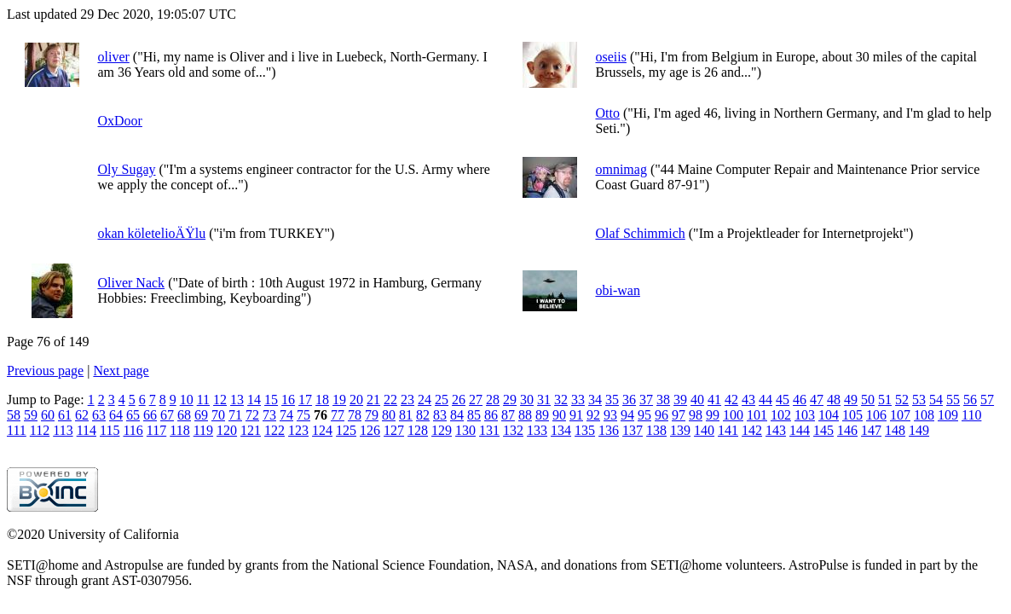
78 (354, 415)
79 (371, 415)
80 (389, 415)
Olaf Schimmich (640, 233)
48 (834, 399)
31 (544, 399)
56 (970, 399)
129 (441, 430)
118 (179, 430)
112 (39, 430)
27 (475, 399)
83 (440, 415)
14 (254, 399)
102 (781, 415)
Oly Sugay (126, 169)
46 (799, 399)
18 (322, 399)
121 (250, 430)
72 (252, 415)
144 (799, 430)
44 (765, 399)
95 (644, 415)
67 (167, 415)
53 (919, 399)
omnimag (620, 169)
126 (370, 430)
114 (86, 430)
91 (576, 415)
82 (423, 415)
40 (697, 399)
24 (424, 399)
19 (339, 399)
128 (417, 430)
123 (298, 430)
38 (663, 399)
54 (936, 399)
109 (948, 415)
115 (109, 430)
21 (373, 399)
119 (203, 430)
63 (99, 415)
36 (629, 399)
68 (184, 415)
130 (465, 430)
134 (561, 430)
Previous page (45, 370)
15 (271, 399)
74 (286, 415)
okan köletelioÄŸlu (151, 233)
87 (508, 415)
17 (305, 399)
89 (542, 415)
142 (752, 430)
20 (356, 399)
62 (82, 415)
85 (474, 415)
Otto (607, 113)
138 (656, 430)
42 (731, 399)
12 (220, 399)
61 (65, 415)
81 (406, 415)
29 (510, 399)
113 (62, 430)
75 (303, 415)
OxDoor (119, 120)
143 (775, 430)
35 (612, 399)
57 (987, 399)
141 (728, 430)
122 (274, 430)
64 (116, 415)
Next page (120, 370)
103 (804, 415)
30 (527, 399)
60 (48, 415)
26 (458, 399)
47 (816, 399)
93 (610, 415)
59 (31, 415)
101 (757, 415)
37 (646, 399)
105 (852, 415)
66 (150, 415)
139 (680, 430)
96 (661, 415)
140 (704, 430)
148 (895, 430)
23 (407, 399)
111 (16, 430)
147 (871, 430)
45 (782, 399)
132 (513, 430)
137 (632, 430)
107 (900, 415)
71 (235, 415)
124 (322, 430)
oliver (113, 56)
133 (537, 430)
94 (627, 415)
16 (288, 399)
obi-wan (617, 290)
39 (680, 399)
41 (714, 399)
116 (132, 430)
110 (971, 415)
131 (489, 430)
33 (578, 399)
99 (712, 415)
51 (885, 399)
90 (559, 415)
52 (902, 399)
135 (585, 430)
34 (595, 399)
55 (953, 399)
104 (828, 415)
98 (695, 415)
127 (394, 430)
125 (346, 430)
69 (201, 415)
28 (493, 399)
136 (608, 430)
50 (868, 399)
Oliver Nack (131, 282)
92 (593, 415)
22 (390, 399)
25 (441, 399)
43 (748, 399)
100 (733, 415)
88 (525, 415)
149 (919, 430)
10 (187, 399)
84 (457, 415)
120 (227, 430)
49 (851, 399)
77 (337, 415)
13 (237, 399)
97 (678, 415)
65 (133, 415)
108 (924, 415)
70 (218, 415)
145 (823, 430)
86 (491, 415)
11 (203, 399)
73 (269, 415)
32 (561, 399)
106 (876, 415)
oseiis (610, 56)
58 (13, 415)
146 (847, 430)
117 (156, 430)
